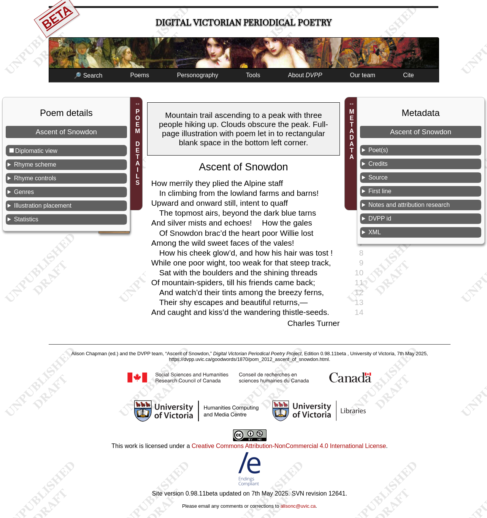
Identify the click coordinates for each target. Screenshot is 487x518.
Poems (139, 75)
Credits (378, 163)
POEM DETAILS (137, 147)
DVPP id (379, 218)
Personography (197, 75)
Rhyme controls (35, 178)
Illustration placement (42, 205)
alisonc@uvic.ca (298, 506)
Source (378, 177)
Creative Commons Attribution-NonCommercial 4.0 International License (289, 446)
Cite (408, 75)
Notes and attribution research (409, 205)
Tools (253, 75)
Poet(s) (378, 150)
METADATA (352, 134)
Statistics (26, 219)
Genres (24, 192)
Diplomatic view (36, 151)
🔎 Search (88, 75)
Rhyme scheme (35, 164)
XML (374, 232)
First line (379, 191)
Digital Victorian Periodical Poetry (243, 22)
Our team (363, 75)
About (305, 75)
